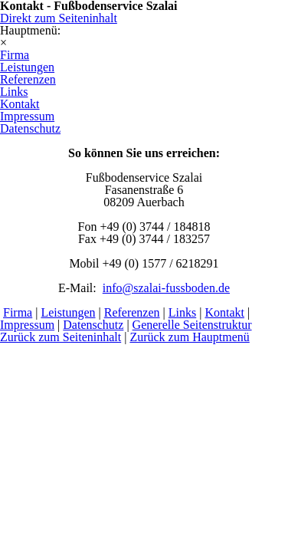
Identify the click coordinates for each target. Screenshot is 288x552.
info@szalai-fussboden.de (166, 287)
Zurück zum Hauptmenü (189, 336)
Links (182, 312)
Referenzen (132, 312)
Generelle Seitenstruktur (192, 324)
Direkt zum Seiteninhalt (58, 18)
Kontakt (224, 312)
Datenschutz (93, 324)
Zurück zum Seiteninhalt (60, 336)
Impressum (27, 324)
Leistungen (68, 312)
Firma (17, 312)
